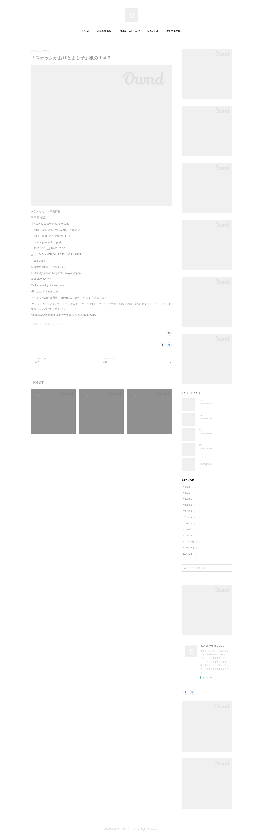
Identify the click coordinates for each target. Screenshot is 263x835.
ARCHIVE (153, 31)
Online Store (173, 31)
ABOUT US (104, 31)
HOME (86, 31)
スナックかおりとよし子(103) (51, 324)
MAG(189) (35, 324)
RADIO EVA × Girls (129, 31)
